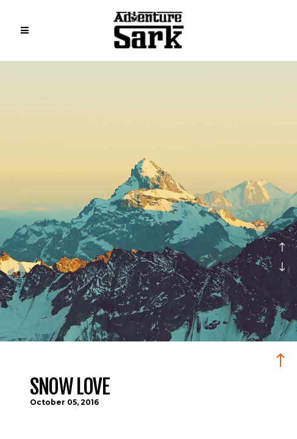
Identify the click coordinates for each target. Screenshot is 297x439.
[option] (148, 250)
